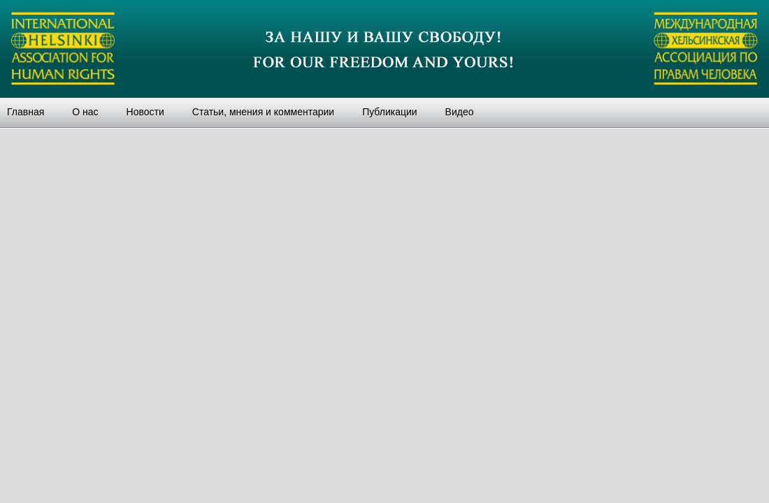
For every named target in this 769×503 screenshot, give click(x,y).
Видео (459, 111)
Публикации (389, 111)
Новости (145, 111)
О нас (85, 111)
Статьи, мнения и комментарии (263, 111)
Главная (25, 111)
